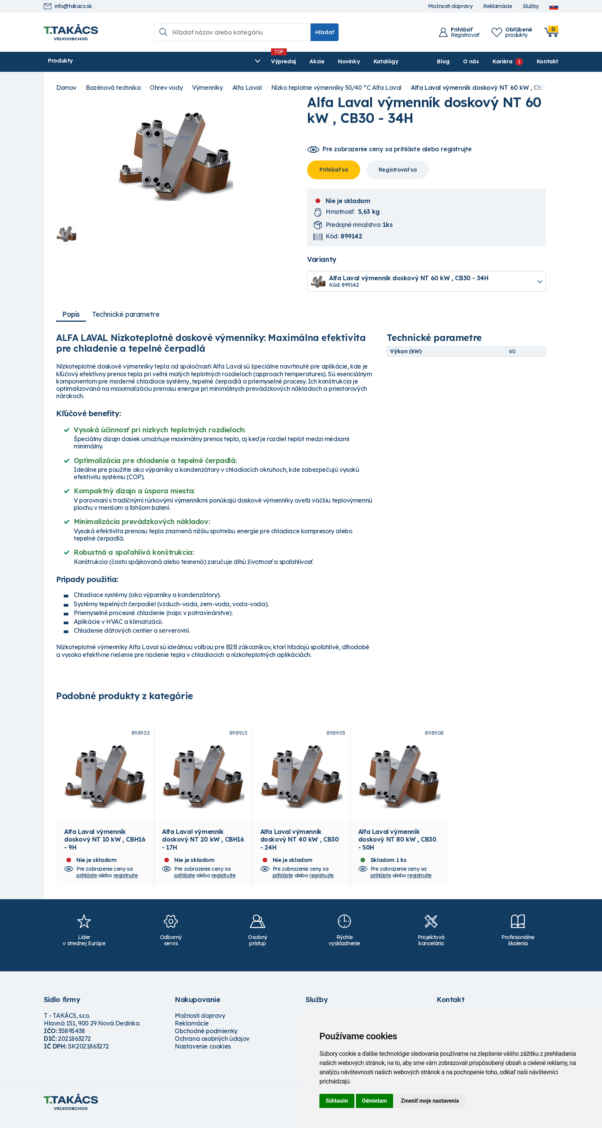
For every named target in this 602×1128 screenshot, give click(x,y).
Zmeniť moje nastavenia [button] (430, 1101)
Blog (443, 61)
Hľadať (324, 32)
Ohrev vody (166, 87)
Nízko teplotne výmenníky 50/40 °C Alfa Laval (336, 87)
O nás (471, 61)
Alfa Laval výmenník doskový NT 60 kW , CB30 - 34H (489, 87)
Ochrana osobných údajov (212, 1046)
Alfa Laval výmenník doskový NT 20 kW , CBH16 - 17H (203, 846)
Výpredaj (160, 61)
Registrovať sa (398, 169)
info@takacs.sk (68, 6)
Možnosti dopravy (450, 6)
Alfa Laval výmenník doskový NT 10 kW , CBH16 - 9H (104, 846)
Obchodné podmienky (206, 1038)
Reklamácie (497, 6)
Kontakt (547, 61)
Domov (66, 87)
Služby (531, 6)
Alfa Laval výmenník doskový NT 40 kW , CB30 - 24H (299, 846)
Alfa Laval (247, 87)
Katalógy (263, 61)
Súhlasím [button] (337, 1101)
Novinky (226, 61)
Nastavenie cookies (203, 1053)
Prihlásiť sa (333, 169)
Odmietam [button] (374, 1101)
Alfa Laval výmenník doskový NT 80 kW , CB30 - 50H (397, 846)
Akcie (194, 61)
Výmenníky (207, 87)
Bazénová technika (113, 87)
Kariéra (502, 61)
